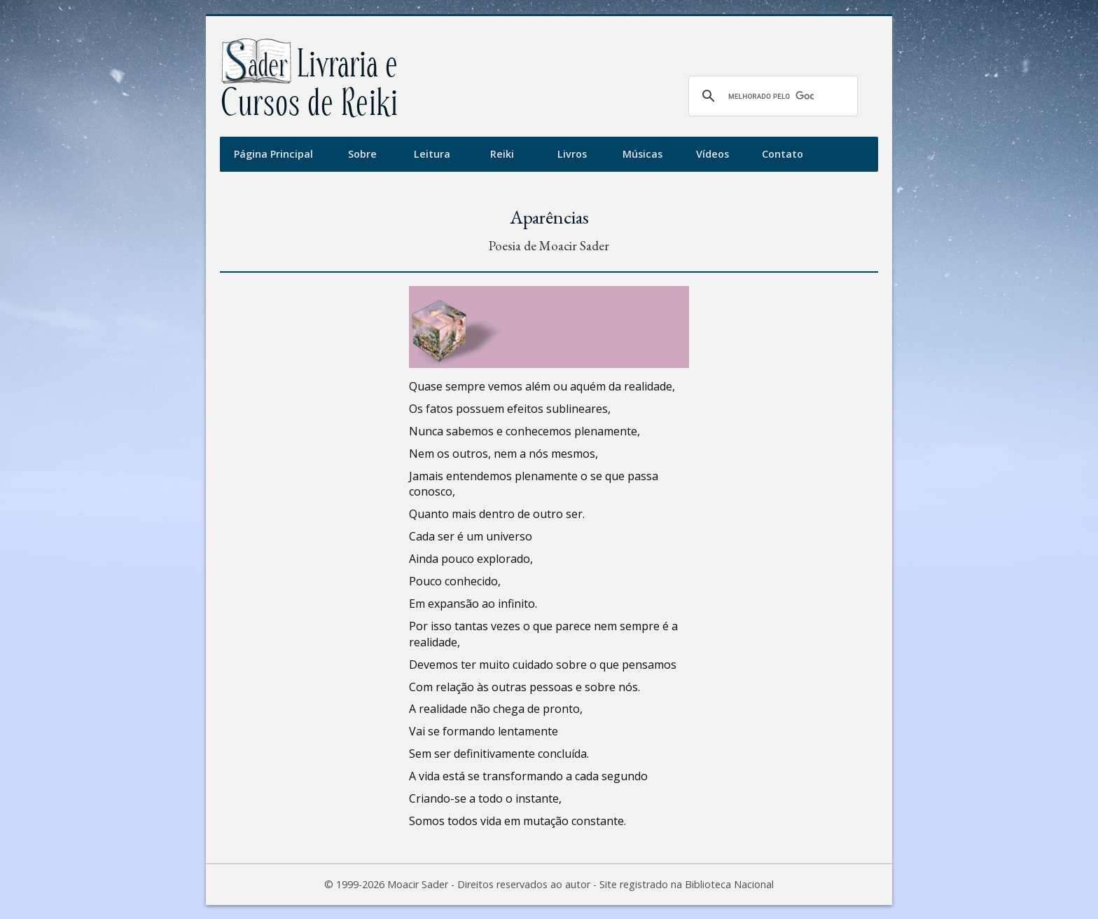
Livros (572, 154)
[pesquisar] (771, 96)
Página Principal (273, 154)
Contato (782, 154)
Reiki (502, 154)
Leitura (432, 154)
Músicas (642, 154)
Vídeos (712, 154)
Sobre (362, 154)
